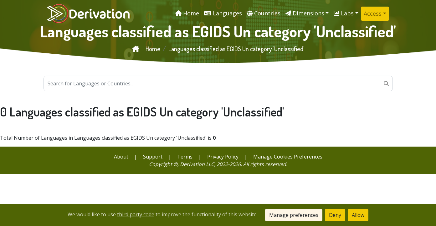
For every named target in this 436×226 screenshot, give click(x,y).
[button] (307, 13)
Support (152, 156)
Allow (358, 215)
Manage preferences (293, 215)
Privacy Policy (223, 156)
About (121, 156)
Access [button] (373, 13)
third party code (135, 214)
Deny (335, 215)
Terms (184, 156)
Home (146, 49)
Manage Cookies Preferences (287, 156)
